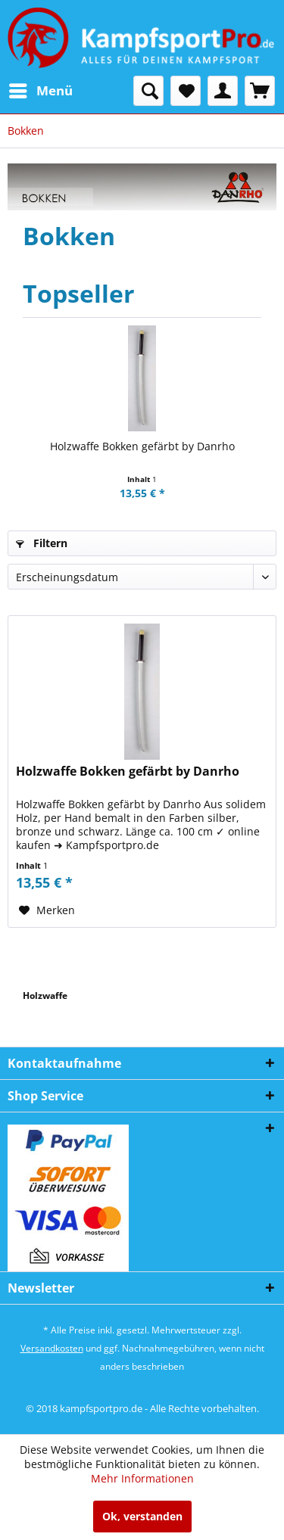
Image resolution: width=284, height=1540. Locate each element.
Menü (41, 89)
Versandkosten (51, 1348)
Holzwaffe (45, 995)
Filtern (41, 543)
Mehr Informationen (142, 1478)
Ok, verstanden (142, 1516)
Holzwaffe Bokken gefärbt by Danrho (142, 446)
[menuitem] (40, 91)
